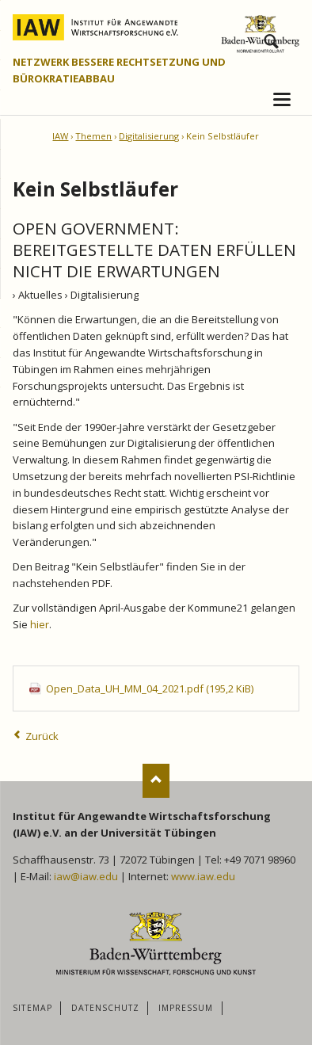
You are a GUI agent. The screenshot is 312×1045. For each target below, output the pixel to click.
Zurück (42, 736)
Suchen (271, 39)
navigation (281, 99)
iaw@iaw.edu (86, 876)
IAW (60, 136)
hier (39, 624)
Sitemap (32, 1007)
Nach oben (156, 781)
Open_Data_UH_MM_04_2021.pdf (149, 688)
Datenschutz (105, 1007)
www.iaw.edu (203, 876)
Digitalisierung (149, 136)
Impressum (185, 1007)
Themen (93, 136)
